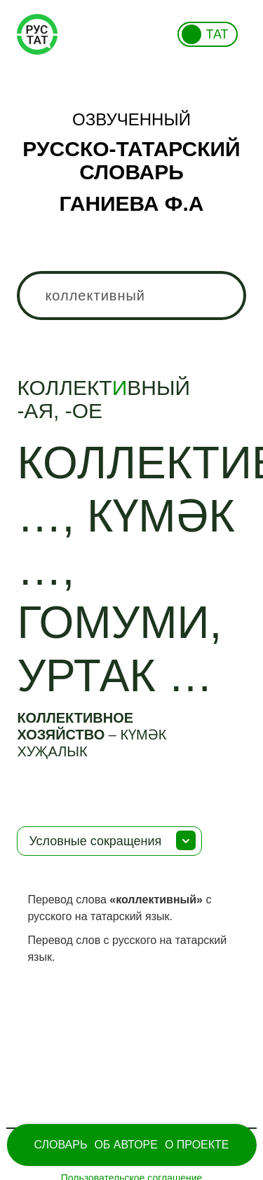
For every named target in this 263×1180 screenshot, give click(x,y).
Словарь (60, 1145)
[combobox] (131, 295)
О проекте (197, 1145)
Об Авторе (126, 1145)
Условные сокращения (95, 841)
